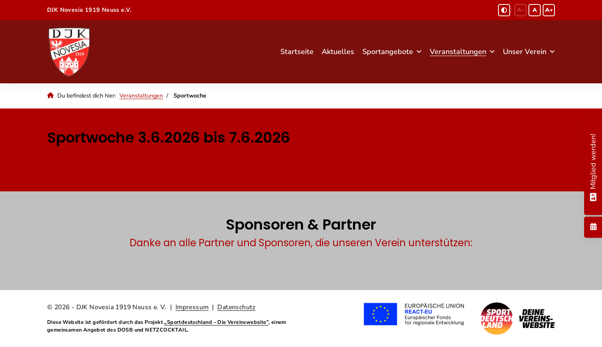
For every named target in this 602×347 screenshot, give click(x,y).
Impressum (192, 307)
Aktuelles (338, 51)
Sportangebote (387, 51)
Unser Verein (524, 51)
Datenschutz (236, 307)
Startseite (297, 51)
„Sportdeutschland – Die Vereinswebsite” (216, 322)
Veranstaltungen (458, 51)
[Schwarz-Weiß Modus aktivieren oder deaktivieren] (504, 10)
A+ (549, 10)
